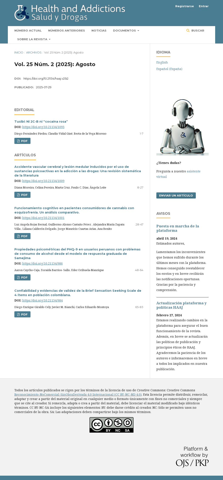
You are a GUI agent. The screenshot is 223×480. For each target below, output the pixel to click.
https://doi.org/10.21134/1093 (43, 127)
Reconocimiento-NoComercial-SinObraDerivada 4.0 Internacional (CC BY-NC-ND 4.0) (78, 394)
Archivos (34, 52)
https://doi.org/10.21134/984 (42, 300)
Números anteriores (66, 30)
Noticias (98, 30)
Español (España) (169, 69)
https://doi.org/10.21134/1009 (43, 181)
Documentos (125, 30)
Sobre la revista (32, 39)
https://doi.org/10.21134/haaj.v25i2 (46, 78)
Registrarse (184, 6)
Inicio (18, 52)
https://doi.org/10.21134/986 (42, 263)
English (162, 62)
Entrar (204, 6)
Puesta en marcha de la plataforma (177, 228)
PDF (24, 141)
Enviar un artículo (176, 195)
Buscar (197, 30)
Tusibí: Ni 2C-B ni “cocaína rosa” (41, 121)
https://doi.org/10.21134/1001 (43, 218)
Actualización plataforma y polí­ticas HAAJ (181, 305)
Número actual (28, 30)
